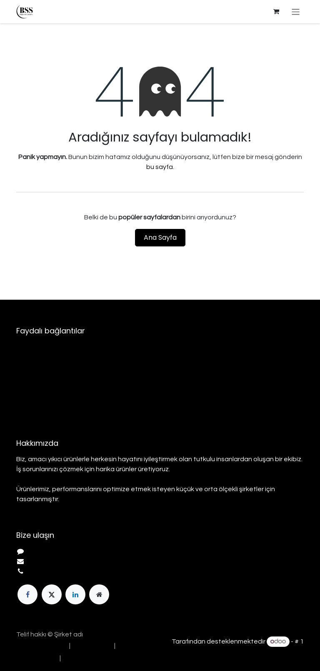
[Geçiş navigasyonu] (296, 11)
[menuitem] (40, 645)
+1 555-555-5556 (54, 571)
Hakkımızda (33, 357)
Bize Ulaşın (32, 407)
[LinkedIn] (75, 594)
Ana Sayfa (160, 237)
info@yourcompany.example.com (79, 561)
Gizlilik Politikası (39, 397)
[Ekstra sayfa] (99, 594)
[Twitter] (52, 594)
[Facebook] (28, 594)
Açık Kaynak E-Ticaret (270, 652)
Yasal (24, 387)
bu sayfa (159, 167)
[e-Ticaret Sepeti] (276, 12)
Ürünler (27, 367)
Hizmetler (30, 377)
